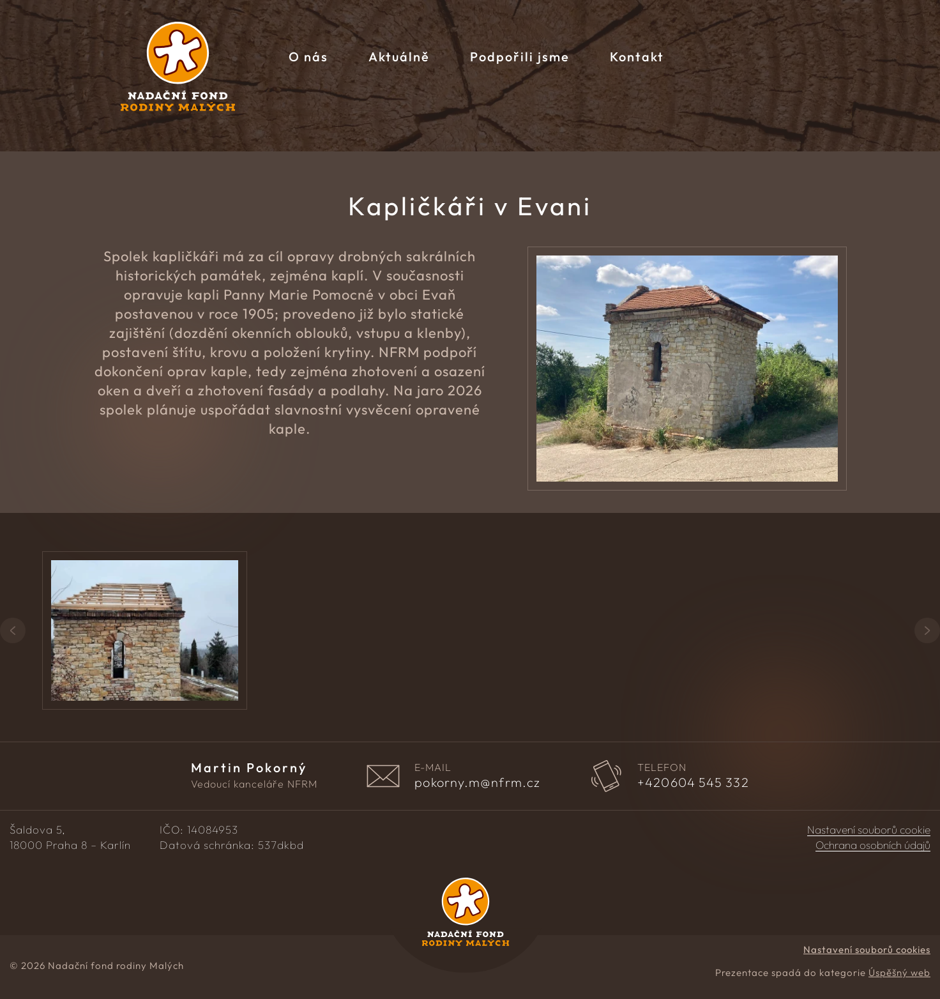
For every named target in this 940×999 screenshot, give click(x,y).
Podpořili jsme (520, 57)
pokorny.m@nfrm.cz (477, 782)
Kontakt (637, 57)
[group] (179, 630)
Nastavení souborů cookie (868, 829)
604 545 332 (693, 782)
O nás (308, 57)
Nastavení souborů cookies (866, 949)
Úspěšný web (899, 972)
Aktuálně (399, 57)
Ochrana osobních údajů (872, 845)
